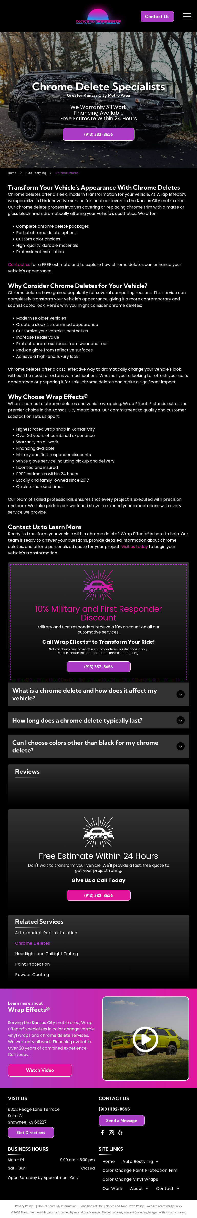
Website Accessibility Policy (164, 1206)
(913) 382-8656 (114, 1109)
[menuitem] (98, 933)
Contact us (19, 264)
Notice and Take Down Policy (125, 1206)
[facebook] (102, 1133)
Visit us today (134, 547)
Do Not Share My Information (57, 1206)
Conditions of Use (91, 1206)
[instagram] (111, 1133)
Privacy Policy (24, 1206)
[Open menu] (187, 16)
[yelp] (120, 1133)
